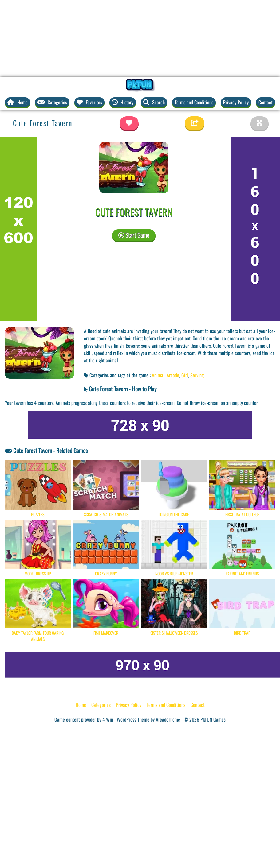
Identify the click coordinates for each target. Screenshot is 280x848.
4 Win (107, 719)
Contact (265, 102)
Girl (184, 375)
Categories (101, 704)
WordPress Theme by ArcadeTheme (148, 719)
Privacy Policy (236, 102)
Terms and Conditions (194, 102)
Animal (158, 375)
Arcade (173, 375)
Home (81, 704)
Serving (197, 375)
